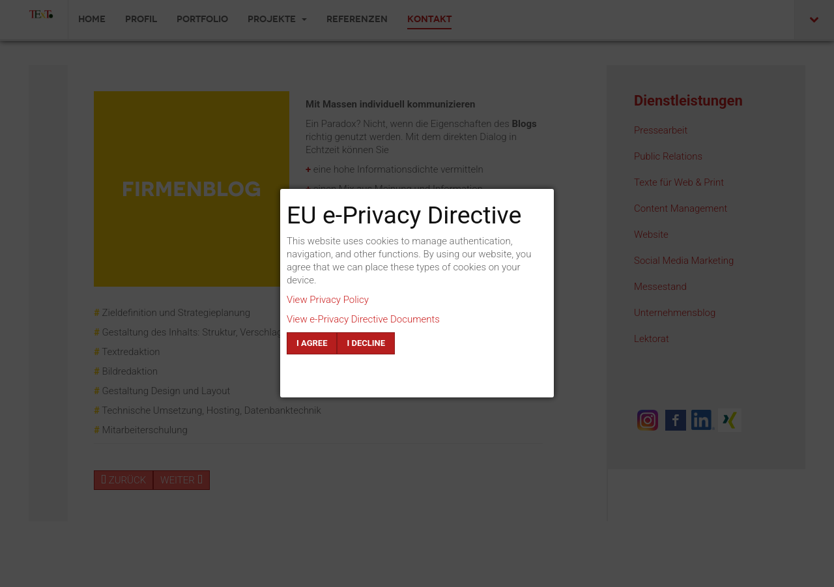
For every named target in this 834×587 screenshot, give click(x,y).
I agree (311, 343)
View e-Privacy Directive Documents (363, 319)
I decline (366, 343)
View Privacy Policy (328, 300)
